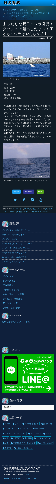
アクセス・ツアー (11, 303)
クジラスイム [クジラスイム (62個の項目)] (10, 429)
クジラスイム (18, 209)
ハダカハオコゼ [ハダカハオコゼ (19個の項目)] (46, 443)
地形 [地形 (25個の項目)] (6, 438)
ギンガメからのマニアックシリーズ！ (18, 244)
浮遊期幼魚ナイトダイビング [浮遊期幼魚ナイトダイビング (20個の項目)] (24, 443)
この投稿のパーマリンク (38, 212)
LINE (40, 191)
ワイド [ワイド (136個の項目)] (17, 424)
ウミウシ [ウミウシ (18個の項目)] (8, 448)
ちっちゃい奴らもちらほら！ (14, 257)
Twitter (16, 191)
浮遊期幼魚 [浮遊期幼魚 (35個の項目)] (39, 429)
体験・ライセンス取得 (13, 294)
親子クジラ (23, 212)
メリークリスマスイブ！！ (13, 262)
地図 (27, 474)
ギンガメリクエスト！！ (12, 239)
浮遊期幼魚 (8, 285)
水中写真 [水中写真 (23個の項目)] (16, 438)
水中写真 (27, 209)
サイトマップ (17, 478)
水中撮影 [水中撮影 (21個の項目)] (28, 438)
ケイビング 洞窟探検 (13, 299)
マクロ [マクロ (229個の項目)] (7, 424)
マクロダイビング (11, 290)
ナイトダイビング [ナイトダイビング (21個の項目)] (43, 438)
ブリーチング (13, 212)
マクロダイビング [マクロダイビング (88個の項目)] (32, 424)
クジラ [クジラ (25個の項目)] (48, 433)
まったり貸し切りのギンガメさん (16, 248)
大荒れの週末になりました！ (14, 253)
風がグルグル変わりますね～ (14, 234)
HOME (6, 478)
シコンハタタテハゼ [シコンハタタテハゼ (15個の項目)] (24, 448)
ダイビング (8, 276)
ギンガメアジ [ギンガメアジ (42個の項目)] (25, 429)
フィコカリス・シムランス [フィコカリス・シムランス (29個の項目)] (15, 433)
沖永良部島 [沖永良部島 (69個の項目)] (47, 424)
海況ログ (35, 209)
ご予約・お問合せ (11, 308)
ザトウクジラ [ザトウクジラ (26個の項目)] (35, 433)
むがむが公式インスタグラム (16, 321)
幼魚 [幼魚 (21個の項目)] (6, 443)
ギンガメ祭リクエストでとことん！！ (18, 230)
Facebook (28, 191)
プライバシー (30, 478)
